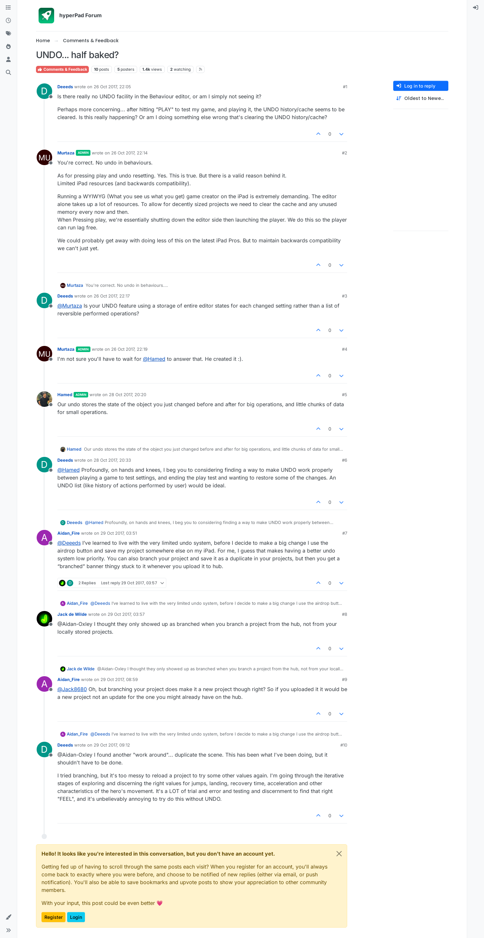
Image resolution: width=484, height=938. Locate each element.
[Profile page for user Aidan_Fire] (44, 537)
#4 (344, 349)
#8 (344, 614)
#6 (344, 460)
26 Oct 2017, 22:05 (112, 86)
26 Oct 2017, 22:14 (129, 152)
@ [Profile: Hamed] (154, 359)
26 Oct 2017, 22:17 (112, 295)
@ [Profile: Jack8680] (72, 689)
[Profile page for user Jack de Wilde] (44, 619)
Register (53, 917)
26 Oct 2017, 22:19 (129, 349)
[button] (8, 917)
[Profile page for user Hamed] (44, 399)
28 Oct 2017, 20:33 (112, 460)
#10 (343, 745)
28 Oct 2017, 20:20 (127, 394)
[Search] (8, 72)
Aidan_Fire (68, 533)
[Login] (475, 8)
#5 (344, 394)
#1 (345, 86)
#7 (344, 533)
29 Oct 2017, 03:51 (118, 533)
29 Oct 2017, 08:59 (119, 679)
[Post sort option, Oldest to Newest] (420, 98)
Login (76, 917)
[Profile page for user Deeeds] (44, 91)
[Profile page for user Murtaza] (44, 157)
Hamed (64, 394)
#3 (344, 295)
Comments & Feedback (62, 69)
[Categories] (8, 8)
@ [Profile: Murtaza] (69, 305)
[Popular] (8, 47)
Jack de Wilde (72, 614)
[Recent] (8, 21)
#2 (344, 152)
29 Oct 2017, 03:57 (126, 614)
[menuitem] (475, 8)
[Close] (339, 854)
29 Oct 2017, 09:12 (112, 745)
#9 (344, 679)
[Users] (8, 60)
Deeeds (65, 86)
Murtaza (66, 152)
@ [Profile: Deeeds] (69, 543)
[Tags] (8, 34)
